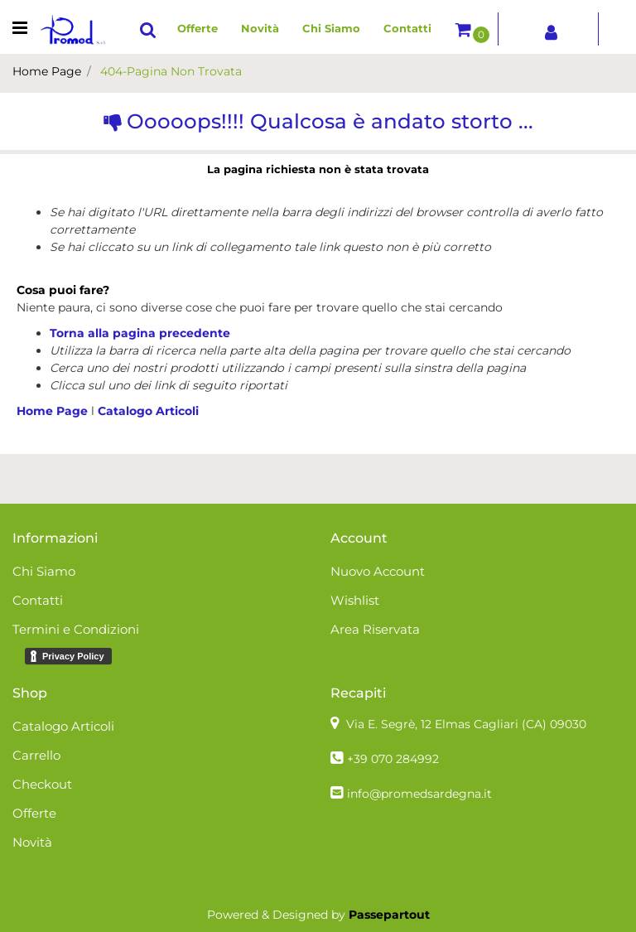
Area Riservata (375, 629)
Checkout (42, 784)
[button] (148, 29)
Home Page (46, 71)
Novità (260, 28)
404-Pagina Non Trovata (171, 71)
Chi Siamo (331, 28)
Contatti (407, 28)
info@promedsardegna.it (419, 793)
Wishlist (354, 600)
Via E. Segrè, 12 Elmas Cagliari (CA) (466, 724)
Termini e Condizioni (75, 629)
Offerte (197, 28)
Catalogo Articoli (148, 410)
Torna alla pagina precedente (140, 333)
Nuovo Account (377, 571)
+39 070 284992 (393, 758)
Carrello (36, 755)
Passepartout (389, 914)
